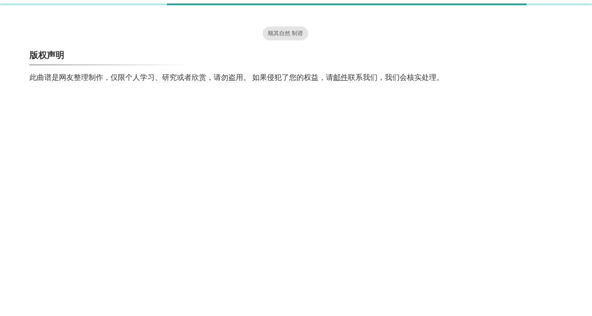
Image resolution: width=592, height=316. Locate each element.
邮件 (340, 77)
